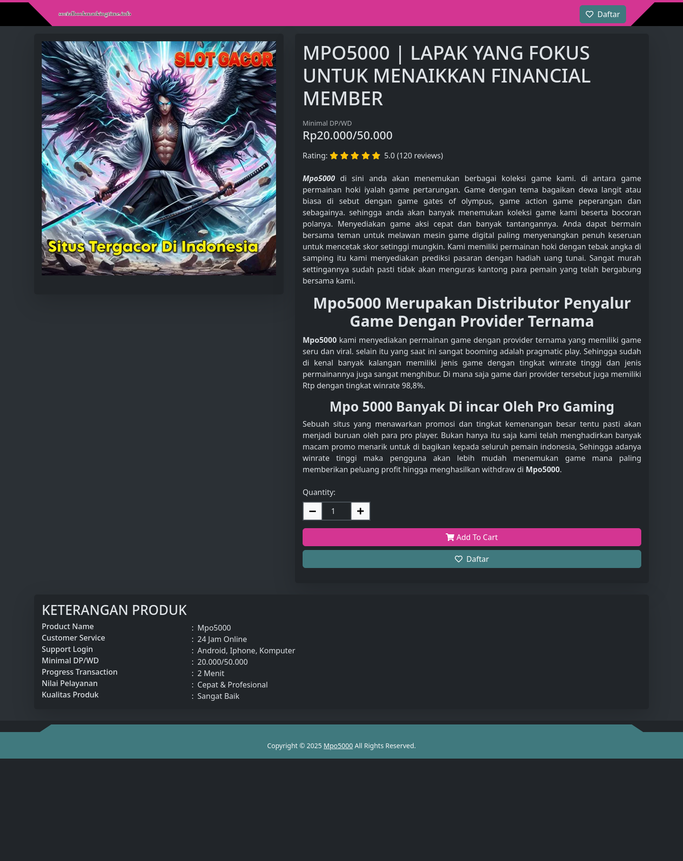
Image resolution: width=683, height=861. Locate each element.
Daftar (472, 559)
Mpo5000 (338, 745)
